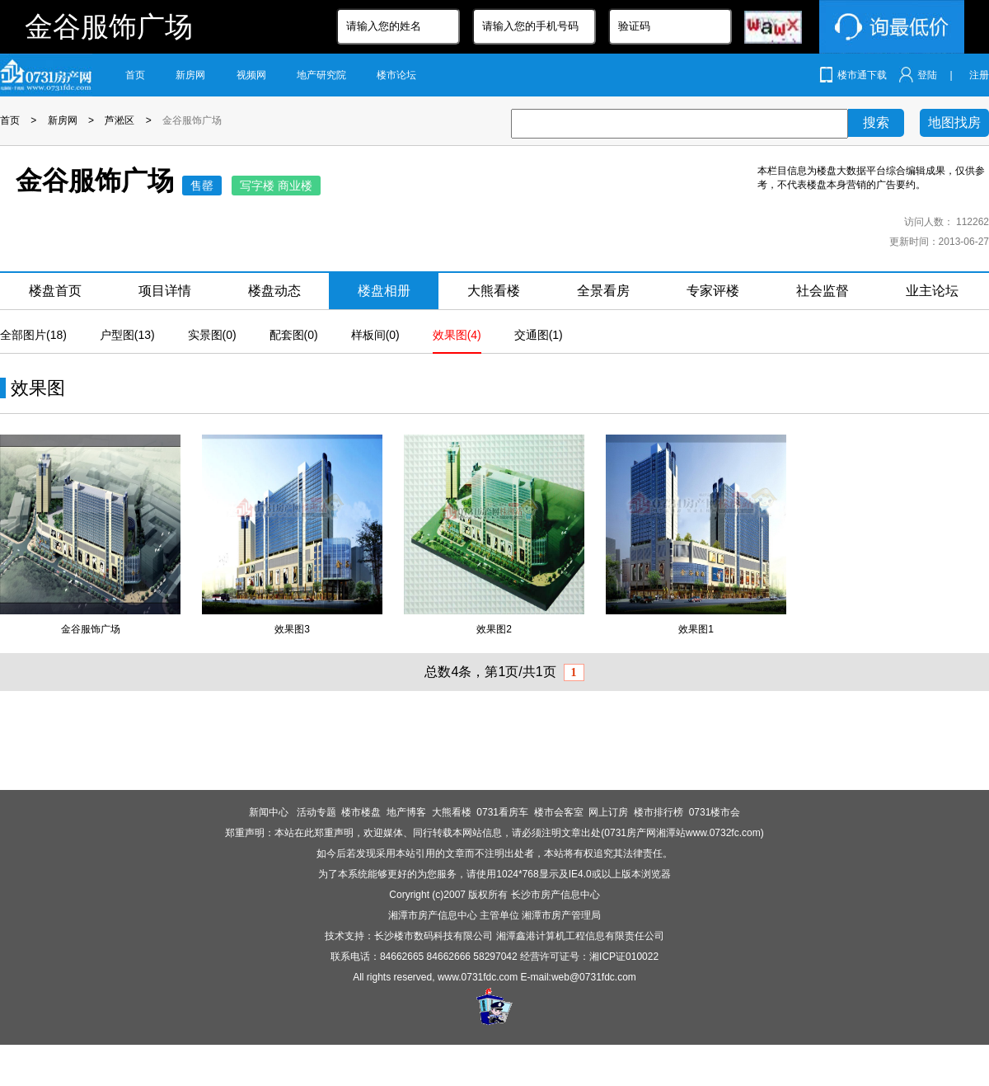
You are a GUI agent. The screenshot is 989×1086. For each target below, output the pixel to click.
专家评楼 (713, 291)
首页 (135, 75)
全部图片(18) (33, 334)
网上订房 (608, 812)
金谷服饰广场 (192, 120)
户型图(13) (127, 334)
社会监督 (822, 291)
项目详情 (164, 291)
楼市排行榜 (658, 812)
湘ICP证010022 (624, 956)
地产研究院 (321, 75)
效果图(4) (457, 334)
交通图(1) (538, 334)
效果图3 (292, 629)
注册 (979, 75)
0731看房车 (502, 812)
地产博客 (406, 812)
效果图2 (494, 629)
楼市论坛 (396, 75)
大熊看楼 (493, 291)
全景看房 (603, 291)
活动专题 (316, 812)
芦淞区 (119, 120)
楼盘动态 (274, 291)
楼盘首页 (55, 291)
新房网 (190, 75)
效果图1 (696, 629)
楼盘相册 (384, 291)
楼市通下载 (862, 75)
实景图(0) (212, 334)
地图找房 (954, 122)
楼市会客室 (559, 812)
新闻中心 (270, 812)
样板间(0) (375, 334)
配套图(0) (294, 334)
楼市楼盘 (361, 812)
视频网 (251, 75)
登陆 (927, 75)
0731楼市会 (715, 812)
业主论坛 (932, 291)
